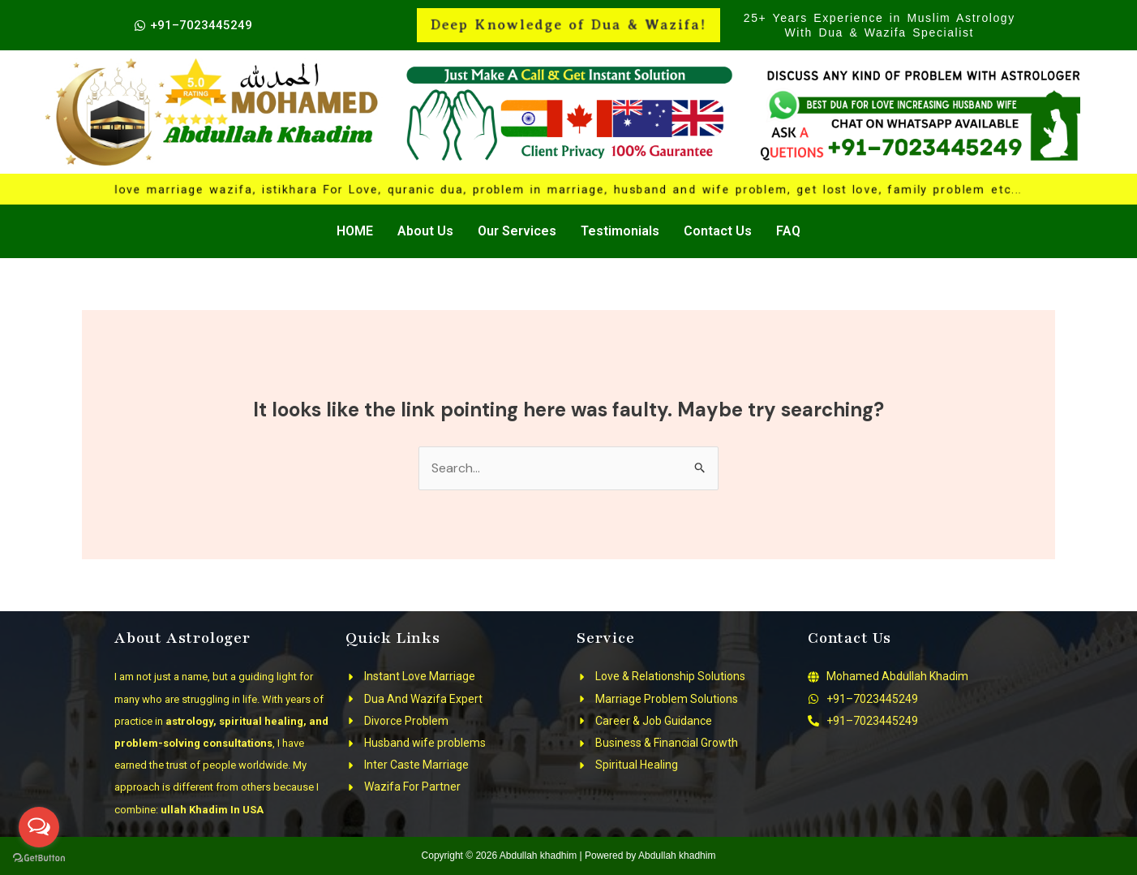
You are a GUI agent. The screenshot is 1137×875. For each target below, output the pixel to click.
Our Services (517, 231)
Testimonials (620, 231)
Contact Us (718, 231)
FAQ (788, 231)
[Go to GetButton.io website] (39, 858)
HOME (355, 231)
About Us (425, 231)
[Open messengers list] (39, 827)
